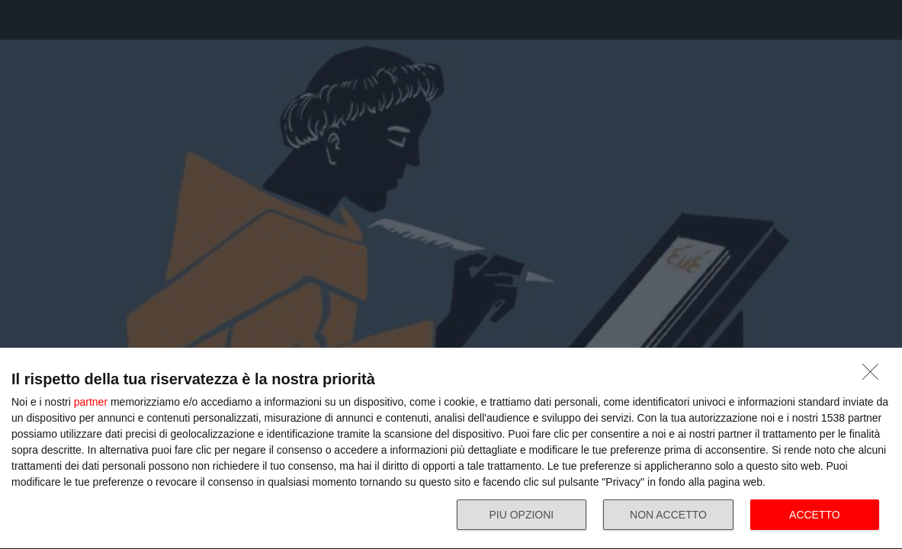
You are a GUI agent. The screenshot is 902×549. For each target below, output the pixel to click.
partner (91, 401)
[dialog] (451, 448)
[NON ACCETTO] (874, 376)
